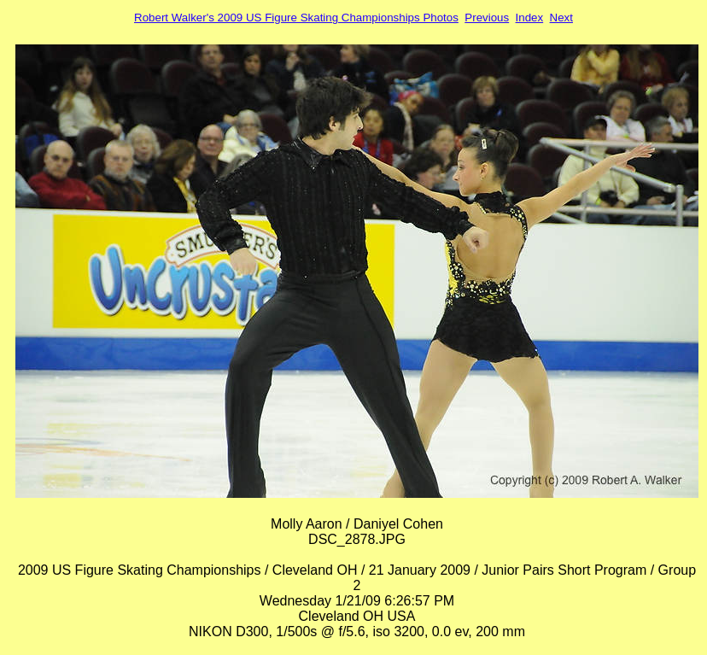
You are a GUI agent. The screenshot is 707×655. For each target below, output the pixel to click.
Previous (487, 17)
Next (561, 17)
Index (530, 17)
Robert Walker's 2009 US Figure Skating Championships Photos (296, 17)
